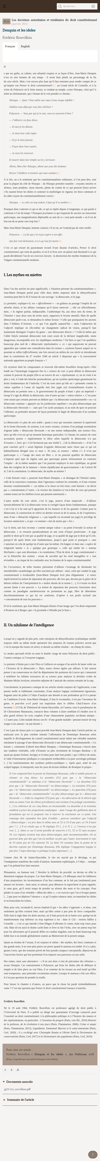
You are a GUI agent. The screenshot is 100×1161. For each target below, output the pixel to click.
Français (10, 46)
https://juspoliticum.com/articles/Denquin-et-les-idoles (32, 1059)
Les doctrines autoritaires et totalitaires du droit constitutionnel (54, 20)
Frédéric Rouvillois (17, 37)
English (25, 46)
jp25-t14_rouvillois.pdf (17, 1089)
